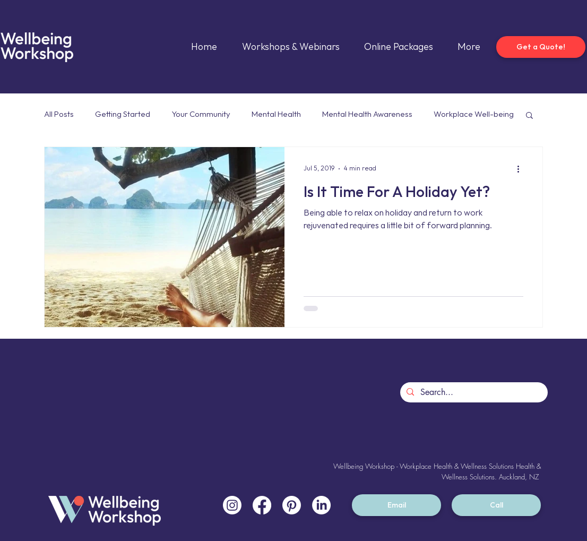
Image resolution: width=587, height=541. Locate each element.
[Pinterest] (291, 505)
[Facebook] (262, 505)
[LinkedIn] (321, 505)
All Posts (59, 114)
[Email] (396, 505)
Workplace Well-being (474, 114)
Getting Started (122, 114)
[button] (529, 116)
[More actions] (521, 168)
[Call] (496, 505)
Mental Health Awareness (367, 114)
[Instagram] (232, 505)
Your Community (200, 114)
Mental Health (276, 114)
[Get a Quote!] (540, 47)
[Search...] (472, 392)
